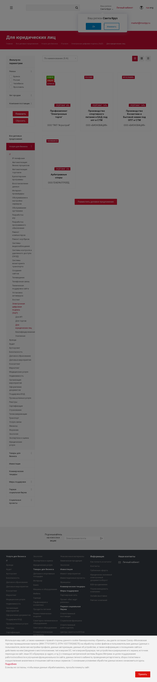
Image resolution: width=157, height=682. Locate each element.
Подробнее (11, 664)
